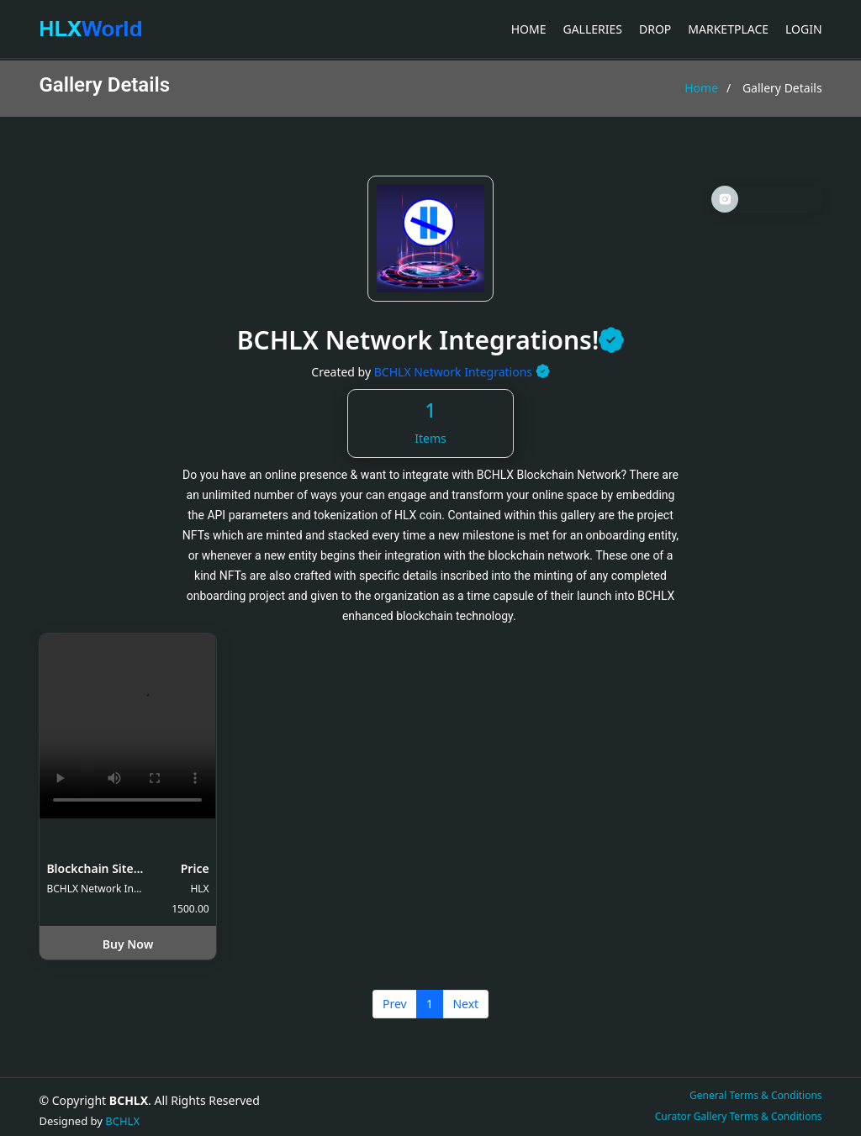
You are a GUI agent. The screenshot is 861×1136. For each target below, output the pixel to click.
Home (529, 29)
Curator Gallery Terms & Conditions (738, 1116)
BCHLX (122, 1120)
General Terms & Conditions (755, 1095)
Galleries (592, 29)
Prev (395, 1004)
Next (465, 1004)
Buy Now (128, 944)
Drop (655, 29)
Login (803, 29)
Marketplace (728, 29)
